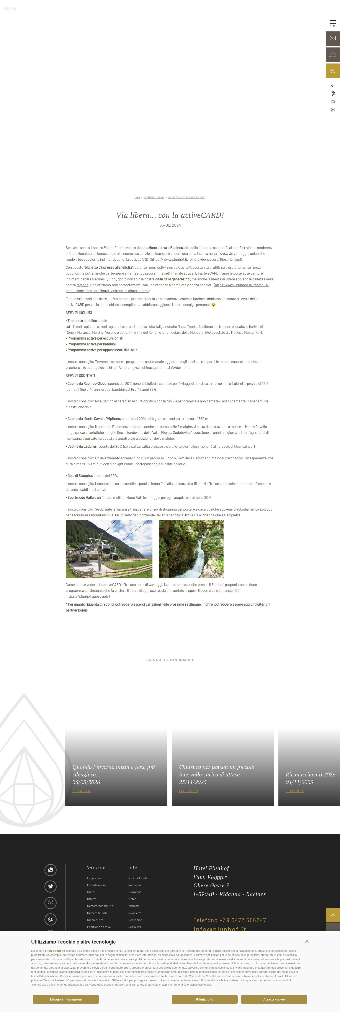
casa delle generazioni (172, 279)
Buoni (91, 892)
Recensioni (135, 920)
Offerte (91, 899)
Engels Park (94, 878)
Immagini (134, 885)
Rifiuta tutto (204, 999)
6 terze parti (53, 950)
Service (96, 867)
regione (82, 285)
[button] (307, 941)
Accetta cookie (274, 999)
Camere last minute (100, 906)
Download (135, 892)
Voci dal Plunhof (139, 878)
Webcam (134, 906)
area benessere (101, 253)
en (13, 8)
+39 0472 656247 (243, 920)
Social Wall (135, 927)
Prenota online (96, 885)
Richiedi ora (95, 920)
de (6, 8)
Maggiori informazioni (66, 999)
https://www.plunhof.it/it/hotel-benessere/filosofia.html (196, 259)
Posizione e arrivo (99, 927)
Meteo (132, 899)
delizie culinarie (152, 253)
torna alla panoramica (170, 660)
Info (133, 867)
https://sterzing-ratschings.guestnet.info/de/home (149, 367)
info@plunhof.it (220, 929)
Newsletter (135, 913)
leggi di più (81, 791)
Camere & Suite (97, 913)
